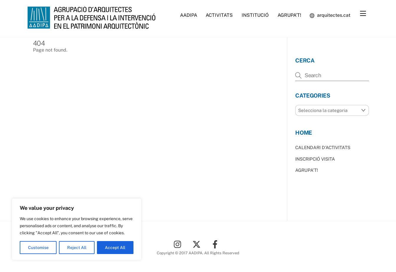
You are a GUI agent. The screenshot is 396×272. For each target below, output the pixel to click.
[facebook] (216, 243)
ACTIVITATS (219, 15)
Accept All (115, 247)
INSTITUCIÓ (255, 15)
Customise (38, 247)
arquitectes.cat (330, 15)
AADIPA (188, 15)
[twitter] (197, 243)
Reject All (76, 247)
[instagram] (179, 243)
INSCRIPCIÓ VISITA (315, 158)
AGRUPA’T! (289, 15)
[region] (76, 229)
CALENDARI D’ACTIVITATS (322, 147)
